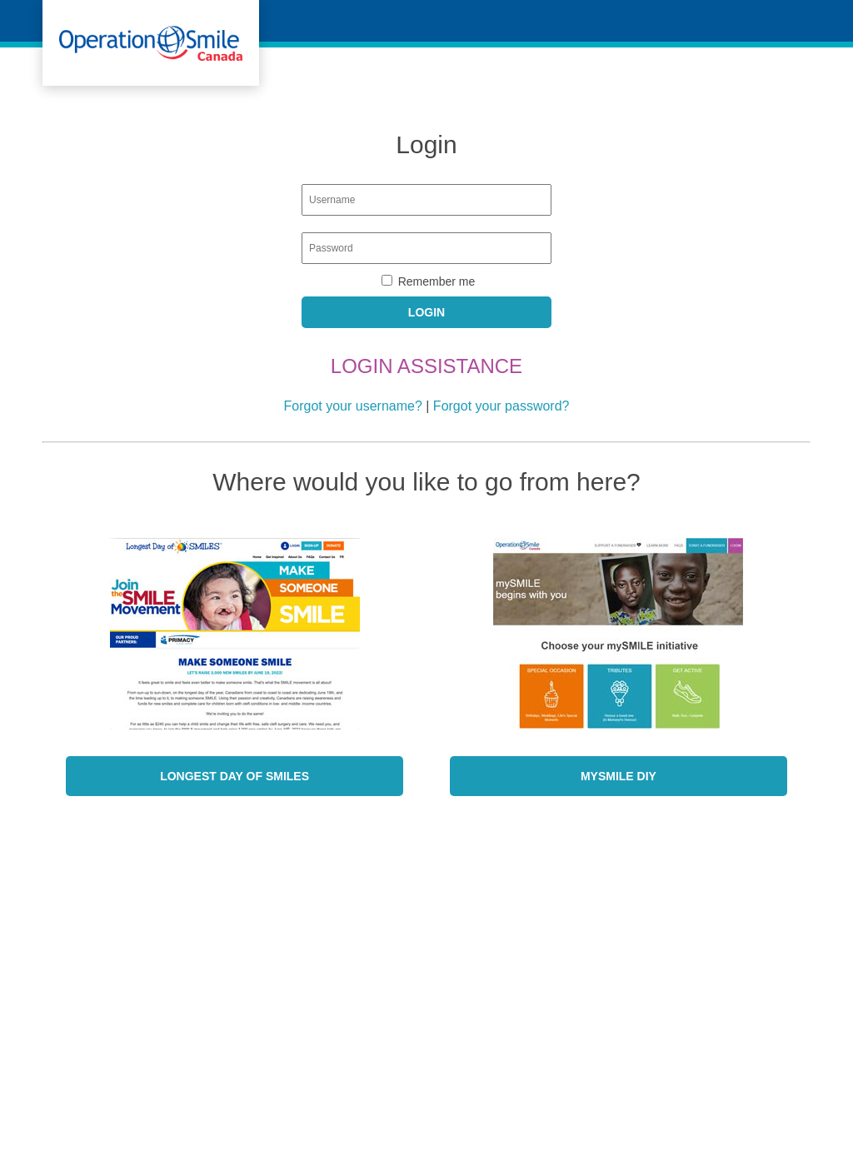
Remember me (437, 281)
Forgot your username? (353, 406)
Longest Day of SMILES (234, 776)
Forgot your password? (501, 406)
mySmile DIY (618, 776)
